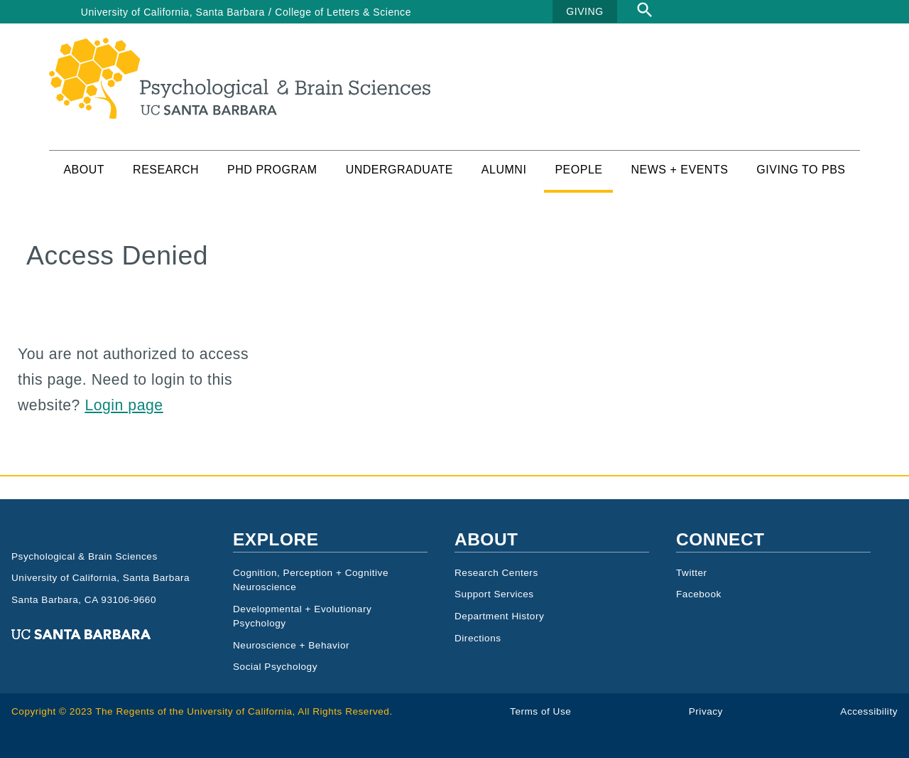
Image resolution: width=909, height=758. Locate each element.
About (83, 170)
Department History (499, 616)
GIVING (584, 11)
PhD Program (272, 170)
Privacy (706, 711)
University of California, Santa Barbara (173, 12)
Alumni (504, 170)
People (578, 170)
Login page (124, 405)
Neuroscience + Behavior (291, 645)
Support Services (494, 594)
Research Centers (496, 572)
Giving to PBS (800, 170)
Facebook (699, 594)
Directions (477, 638)
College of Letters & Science (343, 12)
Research (166, 170)
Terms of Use (540, 711)
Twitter (691, 572)
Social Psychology (275, 666)
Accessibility (869, 711)
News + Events (679, 170)
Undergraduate (399, 170)
